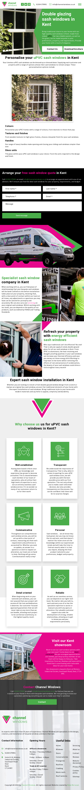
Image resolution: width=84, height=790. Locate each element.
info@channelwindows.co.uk (62, 4)
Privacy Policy (78, 767)
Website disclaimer (77, 762)
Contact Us (52, 49)
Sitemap (76, 776)
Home (58, 745)
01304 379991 (40, 4)
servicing (31, 303)
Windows (59, 749)
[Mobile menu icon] (79, 4)
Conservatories (62, 757)
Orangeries (60, 761)
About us (76, 749)
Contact (42, 702)
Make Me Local (73, 785)
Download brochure (73, 49)
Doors (58, 753)
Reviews (76, 757)
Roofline (59, 764)
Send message (21, 215)
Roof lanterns (61, 776)
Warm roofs (60, 772)
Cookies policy (76, 771)
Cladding (59, 768)
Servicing (76, 745)
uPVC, (50, 36)
